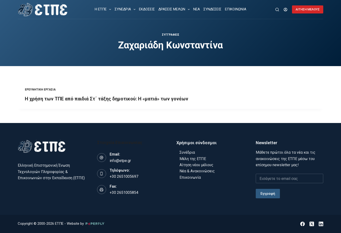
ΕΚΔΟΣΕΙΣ (147, 9)
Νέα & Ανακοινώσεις (197, 171)
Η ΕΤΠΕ (104, 9)
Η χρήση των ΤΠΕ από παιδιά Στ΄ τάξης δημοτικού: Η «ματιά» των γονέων (106, 101)
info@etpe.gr (120, 160)
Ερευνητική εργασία (40, 91)
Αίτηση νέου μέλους (196, 165)
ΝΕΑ (196, 9)
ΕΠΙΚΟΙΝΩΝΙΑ (235, 9)
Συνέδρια (187, 152)
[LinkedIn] (321, 224)
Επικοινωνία (190, 177)
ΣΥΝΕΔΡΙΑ (126, 9)
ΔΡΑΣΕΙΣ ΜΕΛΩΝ (175, 9)
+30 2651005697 (124, 176)
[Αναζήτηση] (277, 9)
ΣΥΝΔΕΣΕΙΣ (212, 9)
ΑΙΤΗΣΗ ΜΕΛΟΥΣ (308, 9)
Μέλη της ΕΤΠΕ (192, 159)
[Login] (285, 9)
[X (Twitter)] (312, 224)
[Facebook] (302, 224)
